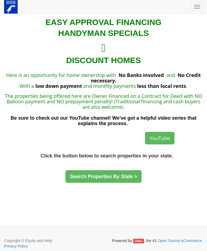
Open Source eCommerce (180, 240)
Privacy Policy (16, 246)
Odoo (138, 241)
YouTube (160, 138)
